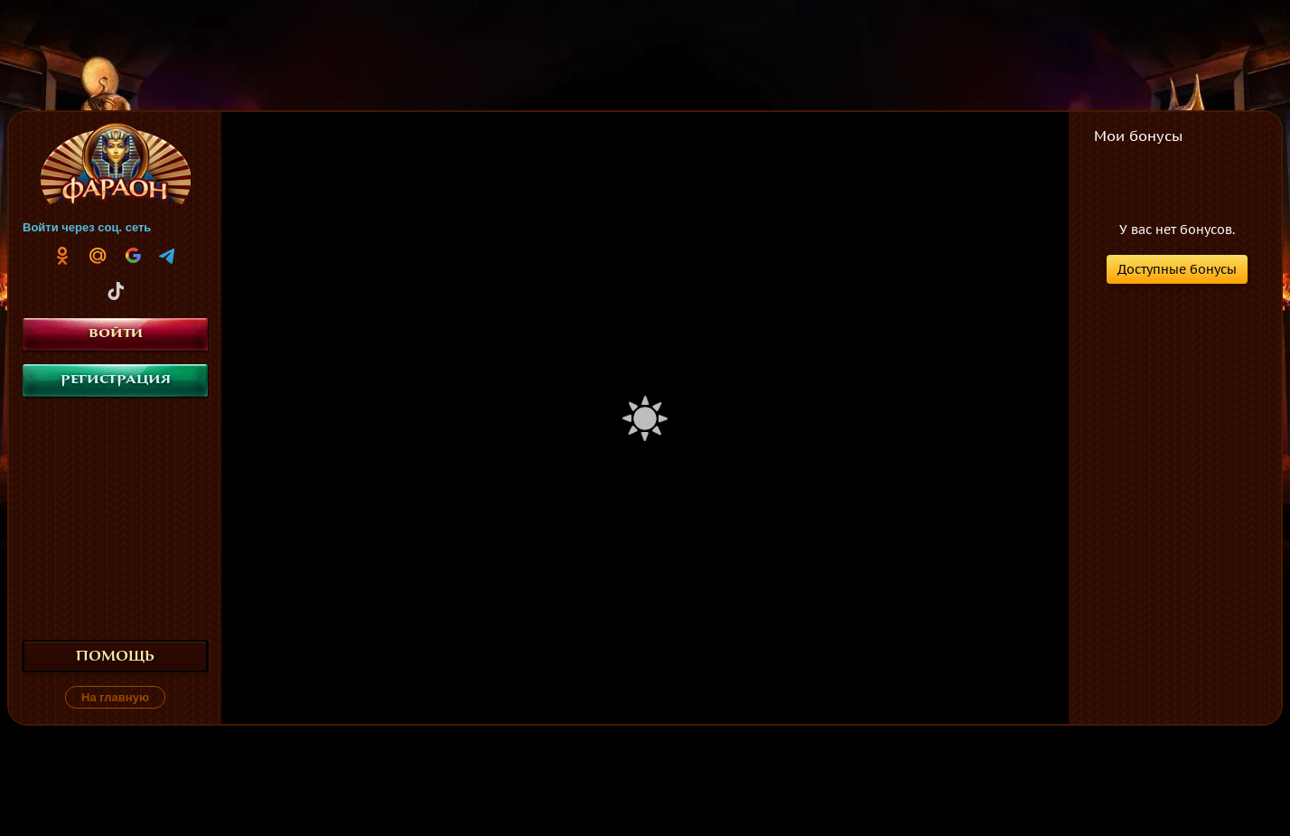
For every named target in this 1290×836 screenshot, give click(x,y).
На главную (115, 697)
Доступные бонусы (1177, 269)
